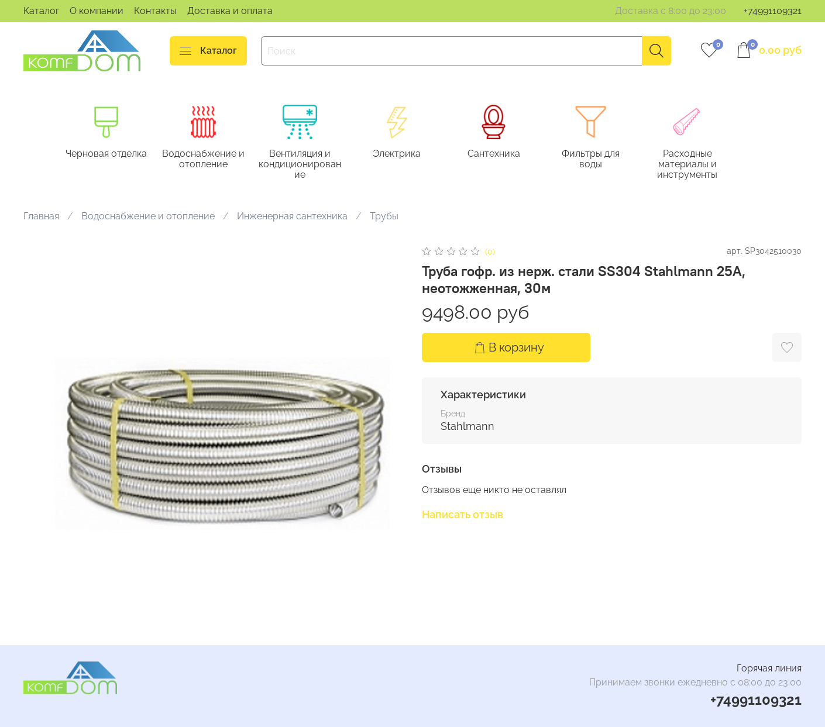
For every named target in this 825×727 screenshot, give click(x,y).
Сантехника (504, 154)
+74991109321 (773, 10)
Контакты (155, 10)
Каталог (41, 10)
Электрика (405, 154)
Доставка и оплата (230, 10)
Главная (41, 217)
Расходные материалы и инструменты (702, 165)
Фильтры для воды (603, 154)
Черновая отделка (108, 154)
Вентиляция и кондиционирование (306, 165)
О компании (96, 10)
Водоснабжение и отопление (207, 159)
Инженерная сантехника (292, 217)
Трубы (384, 217)
